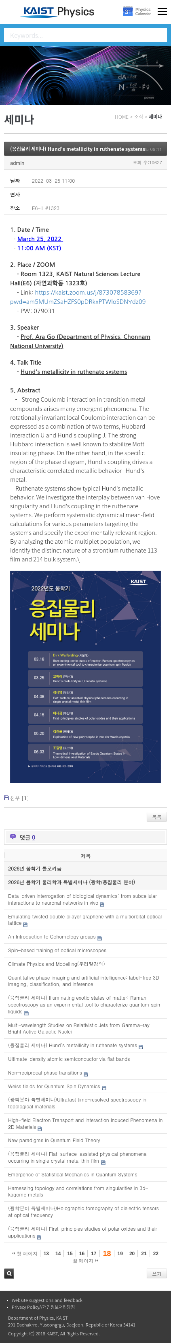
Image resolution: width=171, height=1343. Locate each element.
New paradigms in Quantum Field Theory (54, 1140)
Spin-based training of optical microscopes (57, 950)
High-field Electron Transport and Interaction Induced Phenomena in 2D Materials (85, 1123)
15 (69, 1253)
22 (155, 1253)
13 (46, 1253)
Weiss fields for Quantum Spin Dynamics (54, 1086)
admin (17, 162)
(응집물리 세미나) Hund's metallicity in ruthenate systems (77, 149)
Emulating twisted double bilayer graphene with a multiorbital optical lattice (85, 919)
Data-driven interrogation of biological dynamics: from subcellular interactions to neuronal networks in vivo (82, 899)
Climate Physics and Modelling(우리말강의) (56, 963)
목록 (157, 816)
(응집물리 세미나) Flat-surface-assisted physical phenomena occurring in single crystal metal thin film (77, 1157)
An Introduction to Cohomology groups (52, 936)
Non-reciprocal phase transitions (45, 1072)
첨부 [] (19, 797)
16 (81, 1253)
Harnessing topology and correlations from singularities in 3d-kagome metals (78, 1191)
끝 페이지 (85, 1261)
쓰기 (157, 1273)
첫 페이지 (25, 1253)
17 (93, 1253)
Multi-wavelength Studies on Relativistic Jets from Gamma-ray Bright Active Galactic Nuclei (79, 1028)
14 (58, 1253)
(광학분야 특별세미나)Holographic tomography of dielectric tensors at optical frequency (83, 1211)
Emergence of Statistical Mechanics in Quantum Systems (72, 1174)
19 (120, 1253)
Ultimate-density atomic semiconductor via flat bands (69, 1058)
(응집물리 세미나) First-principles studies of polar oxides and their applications (82, 1232)
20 (132, 1253)
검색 (9, 1274)
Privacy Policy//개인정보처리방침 (43, 1307)
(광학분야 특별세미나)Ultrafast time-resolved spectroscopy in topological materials (77, 1103)
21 (143, 1253)
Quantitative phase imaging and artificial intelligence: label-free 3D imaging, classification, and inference (83, 981)
